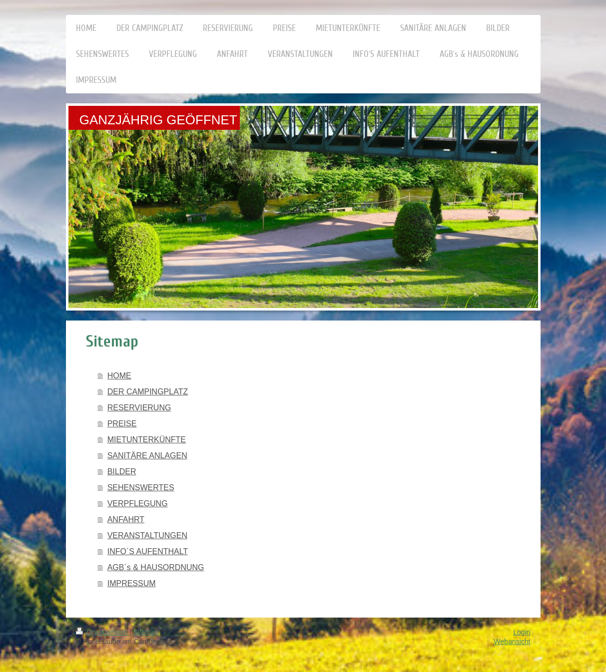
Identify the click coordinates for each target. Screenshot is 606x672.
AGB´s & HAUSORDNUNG (155, 567)
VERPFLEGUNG (137, 503)
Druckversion (102, 632)
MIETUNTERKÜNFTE (146, 439)
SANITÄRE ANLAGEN (147, 455)
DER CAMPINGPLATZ (147, 391)
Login (521, 632)
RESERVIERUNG (139, 407)
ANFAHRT (125, 519)
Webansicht (512, 642)
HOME (119, 375)
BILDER (121, 471)
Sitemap (146, 632)
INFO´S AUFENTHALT (147, 551)
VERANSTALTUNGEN (147, 535)
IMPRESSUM (131, 583)
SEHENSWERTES (140, 487)
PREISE (122, 423)
